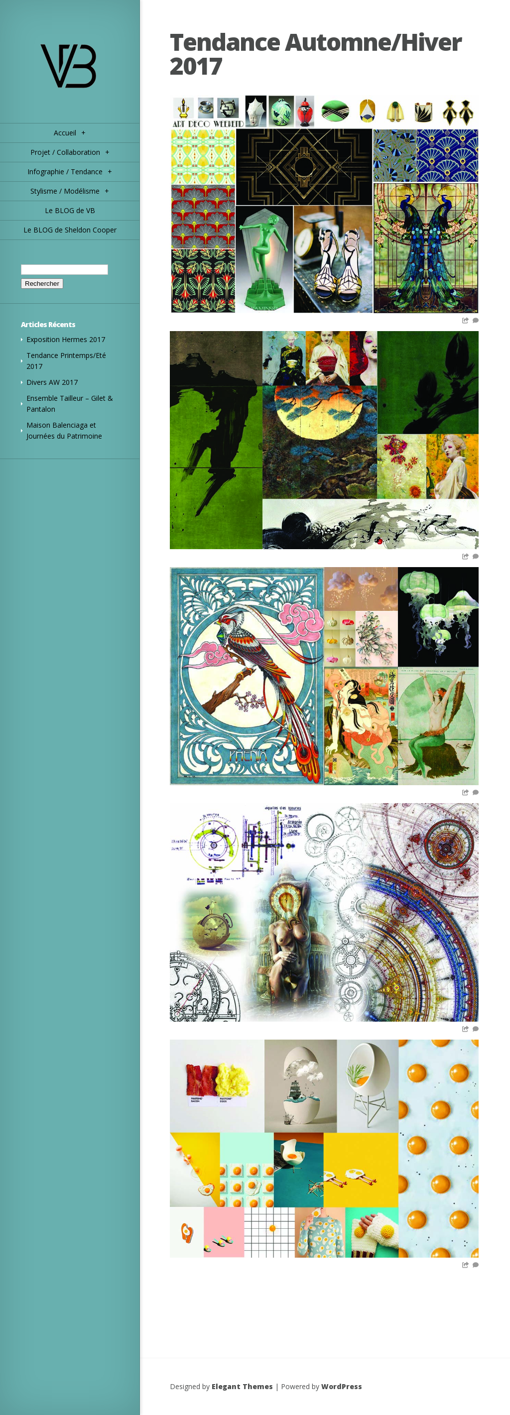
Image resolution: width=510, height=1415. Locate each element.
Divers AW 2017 (52, 382)
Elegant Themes (242, 1386)
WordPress (341, 1386)
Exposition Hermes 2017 (65, 339)
